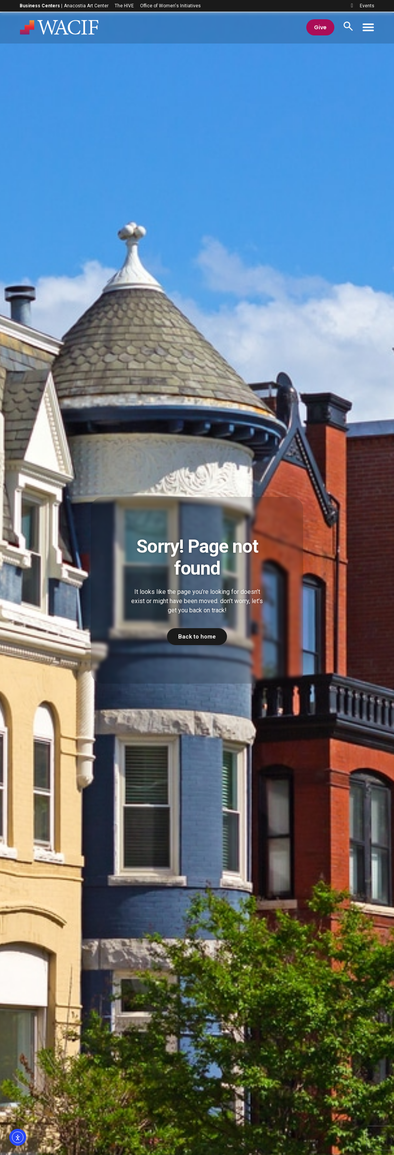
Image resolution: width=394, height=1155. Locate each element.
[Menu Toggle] (368, 28)
